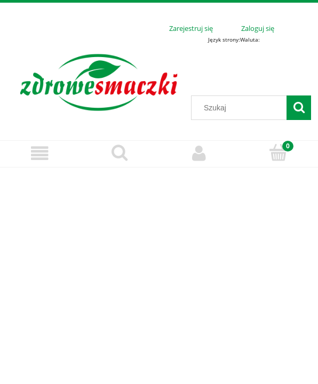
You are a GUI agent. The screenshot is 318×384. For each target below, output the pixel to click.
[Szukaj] (299, 107)
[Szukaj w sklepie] (241, 107)
